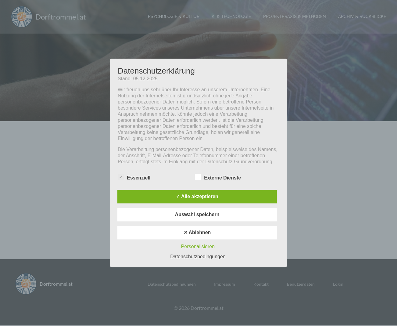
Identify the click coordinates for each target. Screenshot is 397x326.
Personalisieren (198, 246)
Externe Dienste (218, 177)
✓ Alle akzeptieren (197, 196)
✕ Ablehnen (197, 232)
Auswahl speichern (197, 214)
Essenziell (134, 177)
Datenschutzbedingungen (197, 256)
